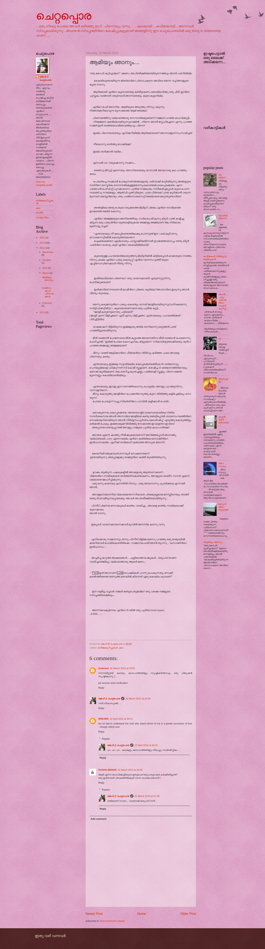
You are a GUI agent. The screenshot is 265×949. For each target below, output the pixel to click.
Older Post (188, 914)
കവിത (39, 212)
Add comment (98, 818)
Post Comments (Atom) (112, 921)
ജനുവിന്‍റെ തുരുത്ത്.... (223, 508)
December (47, 252)
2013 (42, 242)
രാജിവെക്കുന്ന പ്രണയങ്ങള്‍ (48, 292)
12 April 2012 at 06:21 (121, 718)
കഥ (121, 647)
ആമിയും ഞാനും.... (48, 280)
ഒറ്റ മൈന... (222, 176)
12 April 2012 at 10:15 (146, 745)
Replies (106, 738)
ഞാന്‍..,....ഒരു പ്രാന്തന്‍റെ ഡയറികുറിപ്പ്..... (223, 301)
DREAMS (103, 718)
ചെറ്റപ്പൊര (63, 16)
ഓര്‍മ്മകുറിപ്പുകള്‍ (108, 647)
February (47, 303)
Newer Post (94, 914)
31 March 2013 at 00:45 (130, 769)
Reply (101, 687)
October (46, 260)
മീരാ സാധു (222, 464)
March (46, 273)
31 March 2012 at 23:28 (138, 698)
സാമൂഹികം (42, 217)
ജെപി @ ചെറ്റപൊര (109, 698)
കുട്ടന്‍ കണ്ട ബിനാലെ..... (223, 421)
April (45, 267)
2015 (42, 237)
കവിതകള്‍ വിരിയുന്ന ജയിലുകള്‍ (215, 257)
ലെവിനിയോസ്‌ (222, 217)
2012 (42, 247)
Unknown (103, 668)
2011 (42, 312)
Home (141, 914)
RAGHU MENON (107, 769)
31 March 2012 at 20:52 (122, 668)
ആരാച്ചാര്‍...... (223, 380)
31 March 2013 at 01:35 (147, 796)
